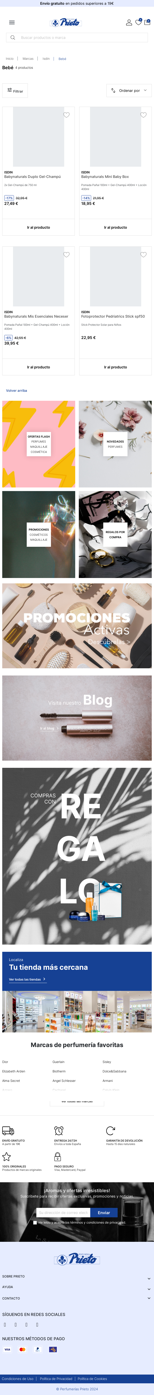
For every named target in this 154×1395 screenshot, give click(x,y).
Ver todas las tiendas (28, 979)
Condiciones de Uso (17, 1379)
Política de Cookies (92, 1379)
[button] (147, 22)
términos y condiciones (87, 1222)
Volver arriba (16, 390)
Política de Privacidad (56, 1379)
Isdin (46, 58)
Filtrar (15, 90)
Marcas (28, 58)
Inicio (9, 58)
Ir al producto (38, 227)
